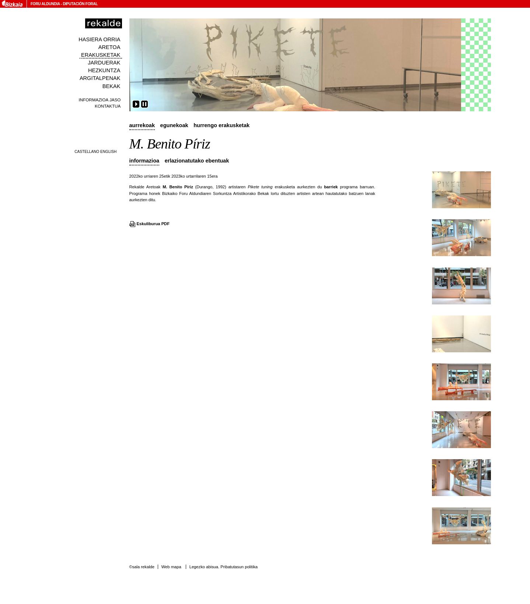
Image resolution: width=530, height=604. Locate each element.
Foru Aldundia (45, 4)
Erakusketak (100, 55)
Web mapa (171, 567)
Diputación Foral (80, 4)
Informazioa (144, 161)
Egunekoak (174, 125)
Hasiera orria (99, 39)
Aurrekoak (142, 125)
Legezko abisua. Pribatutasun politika (223, 567)
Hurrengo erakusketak (221, 125)
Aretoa (109, 47)
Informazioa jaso (100, 99)
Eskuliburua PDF (153, 223)
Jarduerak (104, 63)
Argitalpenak (100, 78)
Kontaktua (108, 106)
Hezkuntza (104, 70)
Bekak (111, 86)
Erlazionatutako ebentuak (197, 161)
